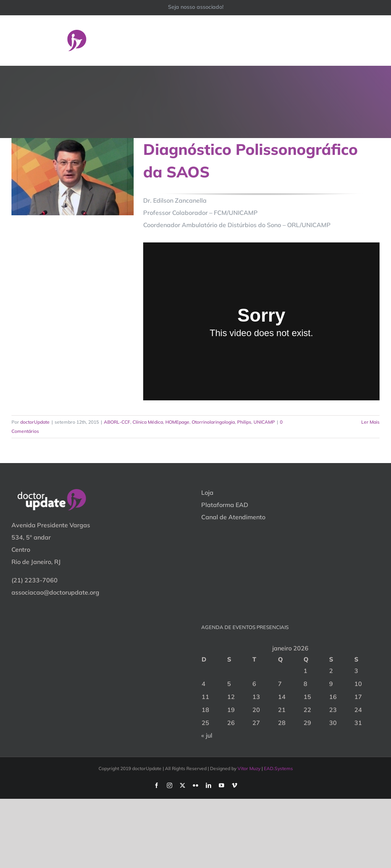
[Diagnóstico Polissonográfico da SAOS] (72, 176)
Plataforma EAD (224, 505)
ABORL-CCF (117, 422)
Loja (207, 492)
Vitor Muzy (249, 768)
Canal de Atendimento (233, 517)
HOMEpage (177, 422)
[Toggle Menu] (374, 40)
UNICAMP (264, 422)
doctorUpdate (35, 422)
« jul (206, 735)
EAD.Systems (278, 768)
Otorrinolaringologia (213, 422)
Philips (244, 422)
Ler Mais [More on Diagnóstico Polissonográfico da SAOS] (370, 422)
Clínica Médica (147, 422)
